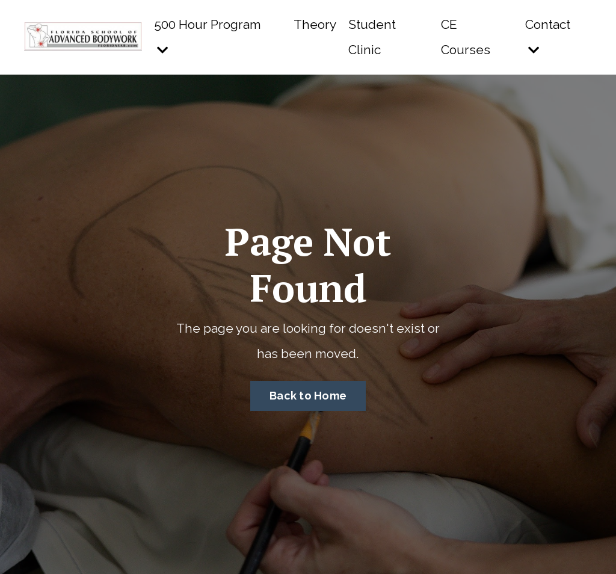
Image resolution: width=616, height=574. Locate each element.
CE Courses (465, 37)
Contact (547, 37)
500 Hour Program (207, 37)
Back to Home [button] (308, 395)
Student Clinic (372, 37)
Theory (315, 24)
